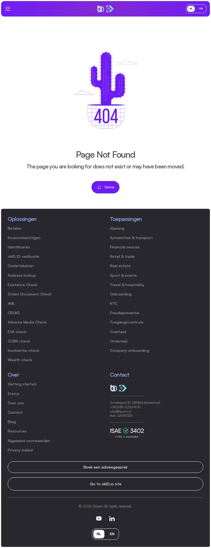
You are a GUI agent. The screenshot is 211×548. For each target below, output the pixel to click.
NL (191, 8)
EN (201, 8)
